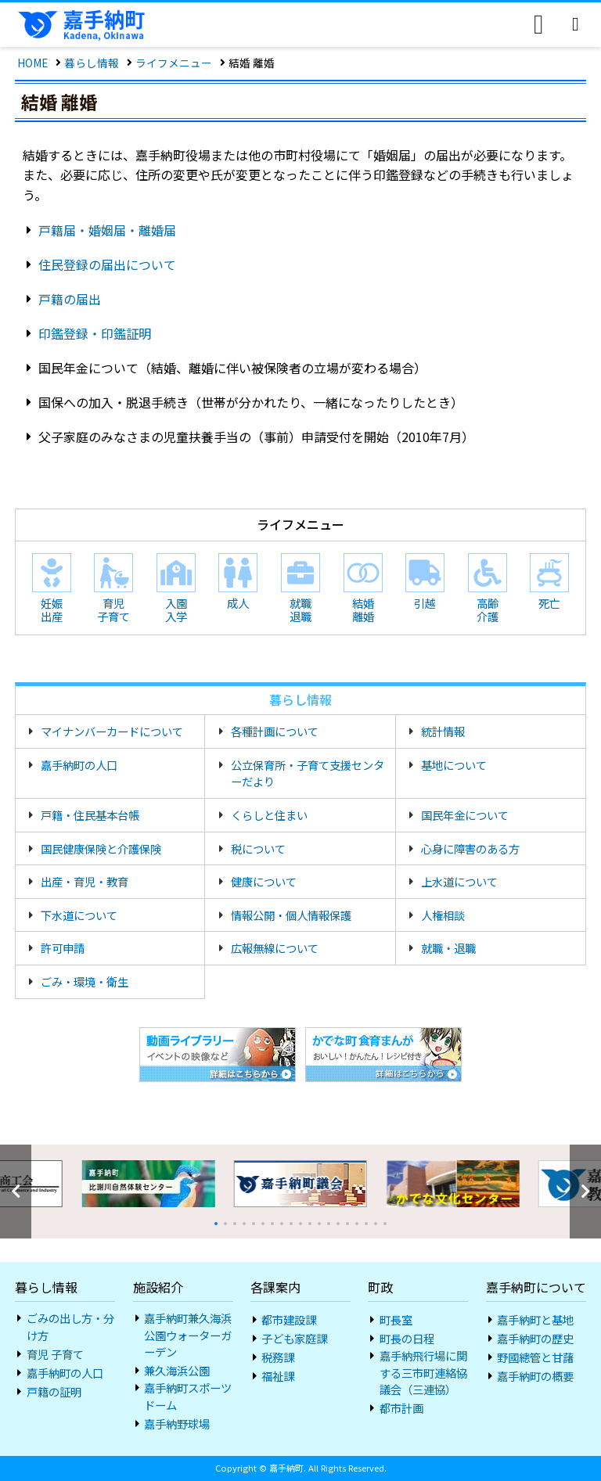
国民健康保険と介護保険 (101, 848)
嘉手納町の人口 (79, 765)
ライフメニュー (173, 62)
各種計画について (274, 731)
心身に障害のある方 (470, 848)
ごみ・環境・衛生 (84, 981)
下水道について (79, 915)
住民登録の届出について (107, 264)
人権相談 (443, 915)
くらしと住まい (269, 815)
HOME (32, 62)
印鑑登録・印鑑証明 (94, 333)
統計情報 (443, 731)
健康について (264, 881)
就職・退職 (448, 948)
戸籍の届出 (69, 298)
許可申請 (63, 948)
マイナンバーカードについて (112, 731)
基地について (454, 765)
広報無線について (274, 948)
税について (258, 848)
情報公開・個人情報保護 (291, 915)
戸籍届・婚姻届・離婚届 (107, 230)
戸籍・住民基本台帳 (90, 815)
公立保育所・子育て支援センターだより (307, 773)
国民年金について (465, 815)
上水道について (459, 881)
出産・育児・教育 (84, 881)
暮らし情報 (91, 62)
